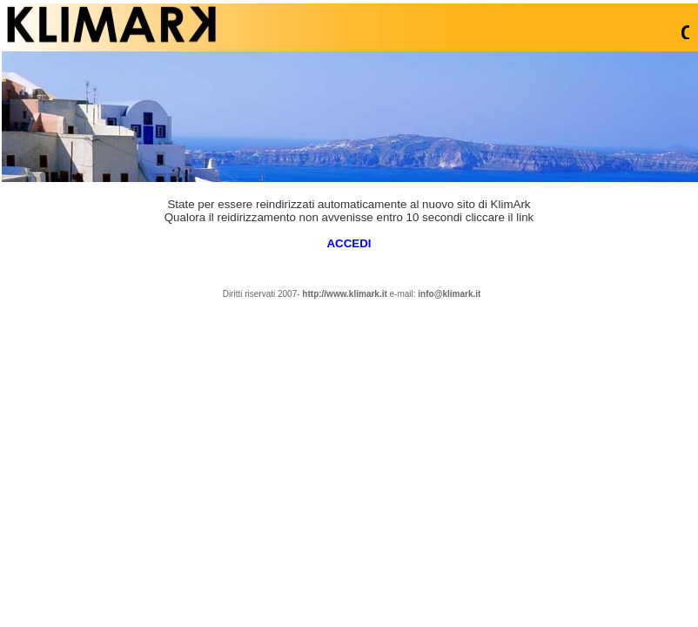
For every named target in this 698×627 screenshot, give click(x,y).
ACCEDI (348, 243)
